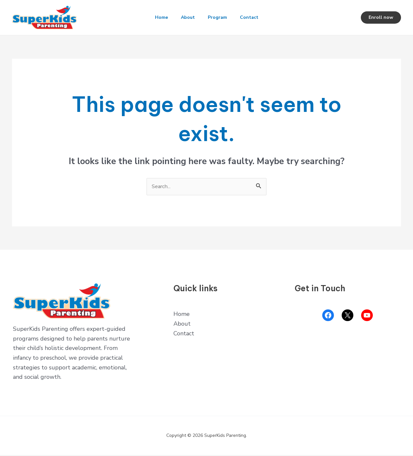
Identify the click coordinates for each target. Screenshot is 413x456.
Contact (253, 17)
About (187, 17)
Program (218, 17)
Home (157, 17)
